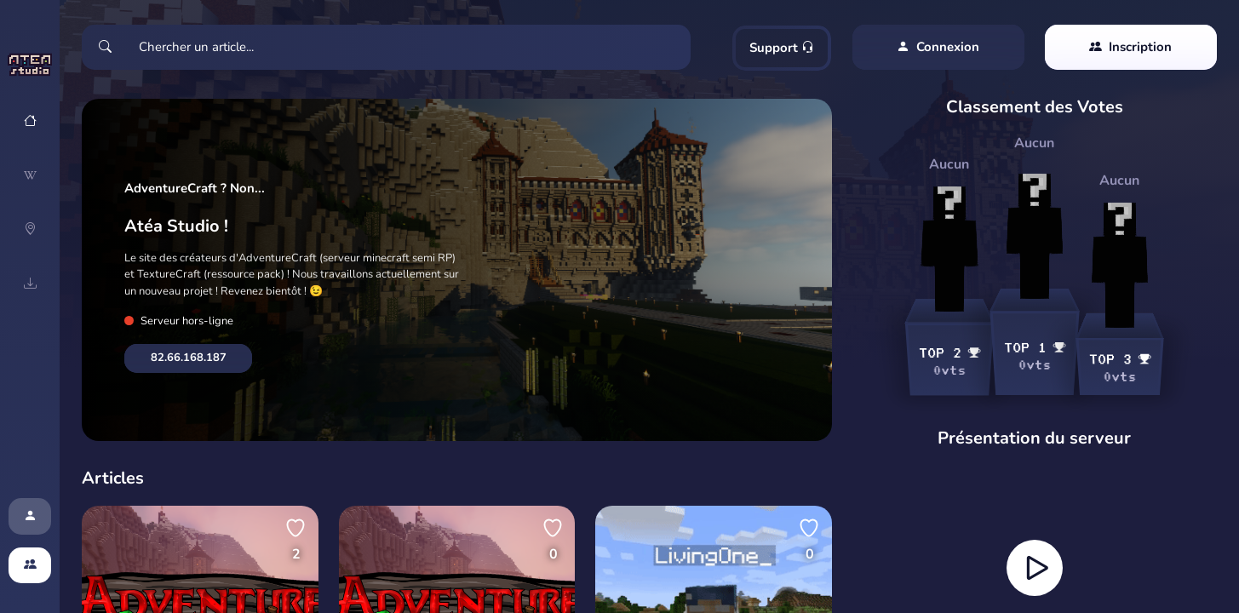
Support (781, 47)
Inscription (1130, 47)
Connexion (938, 47)
